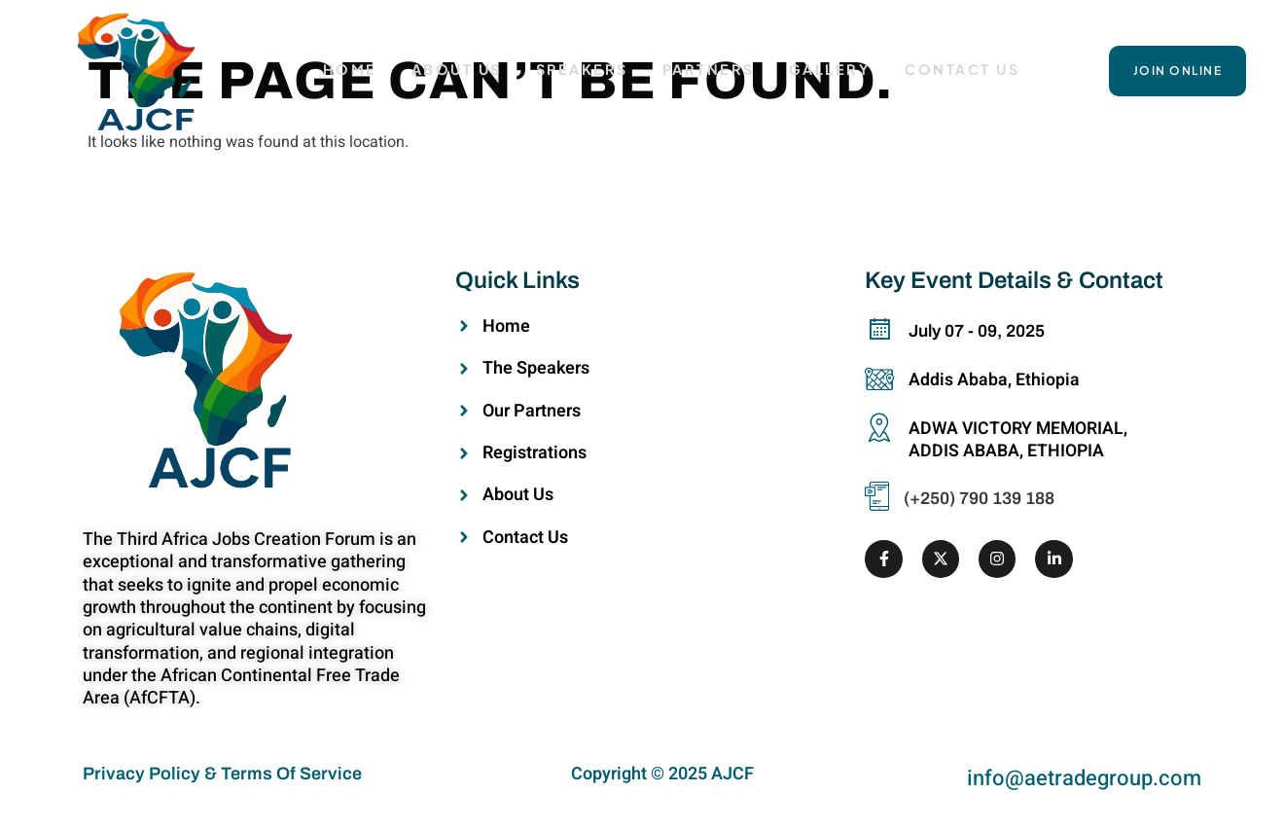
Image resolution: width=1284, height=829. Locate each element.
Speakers (582, 70)
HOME (348, 70)
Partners (709, 70)
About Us (455, 70)
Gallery (832, 70)
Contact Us (965, 70)
